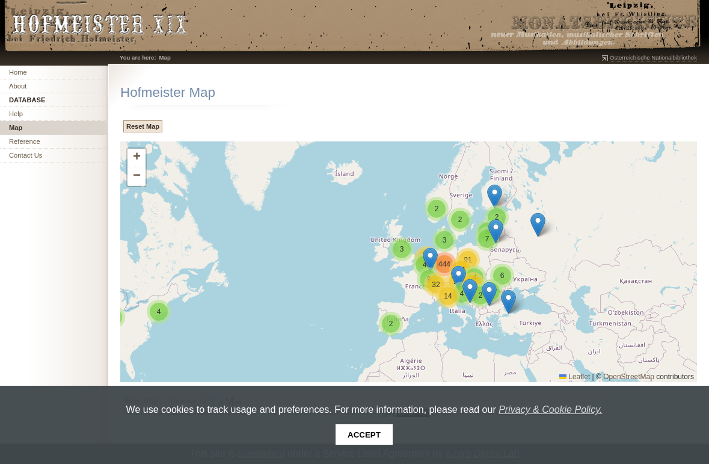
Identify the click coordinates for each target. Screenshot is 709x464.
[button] (469, 291)
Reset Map (142, 126)
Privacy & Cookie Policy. (550, 409)
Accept (364, 434)
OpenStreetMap (628, 377)
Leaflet (574, 377)
